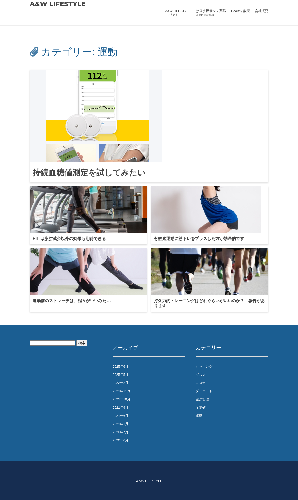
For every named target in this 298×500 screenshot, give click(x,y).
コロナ (201, 383)
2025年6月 (120, 366)
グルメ (201, 375)
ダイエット (204, 391)
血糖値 (201, 407)
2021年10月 (121, 399)
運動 (199, 416)
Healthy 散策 (240, 11)
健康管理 (202, 399)
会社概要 (261, 11)
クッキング (204, 366)
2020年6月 (120, 440)
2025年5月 (120, 375)
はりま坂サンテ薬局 (211, 11)
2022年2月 (120, 383)
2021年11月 (121, 391)
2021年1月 (120, 424)
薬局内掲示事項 (205, 15)
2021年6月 (120, 416)
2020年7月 (120, 432)
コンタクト (171, 14)
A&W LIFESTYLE (58, 4)
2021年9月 (120, 407)
